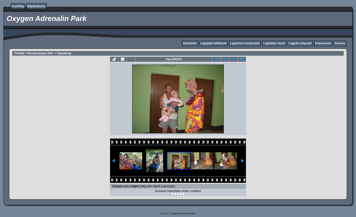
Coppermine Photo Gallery (184, 213)
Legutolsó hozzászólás (245, 43)
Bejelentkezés (36, 6)
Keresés (340, 43)
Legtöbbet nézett (274, 43)
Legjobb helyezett (300, 43)
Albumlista (190, 43)
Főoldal (19, 53)
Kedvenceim (323, 43)
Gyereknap (64, 53)
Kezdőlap (18, 6)
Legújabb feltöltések (213, 43)
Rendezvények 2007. (40, 53)
